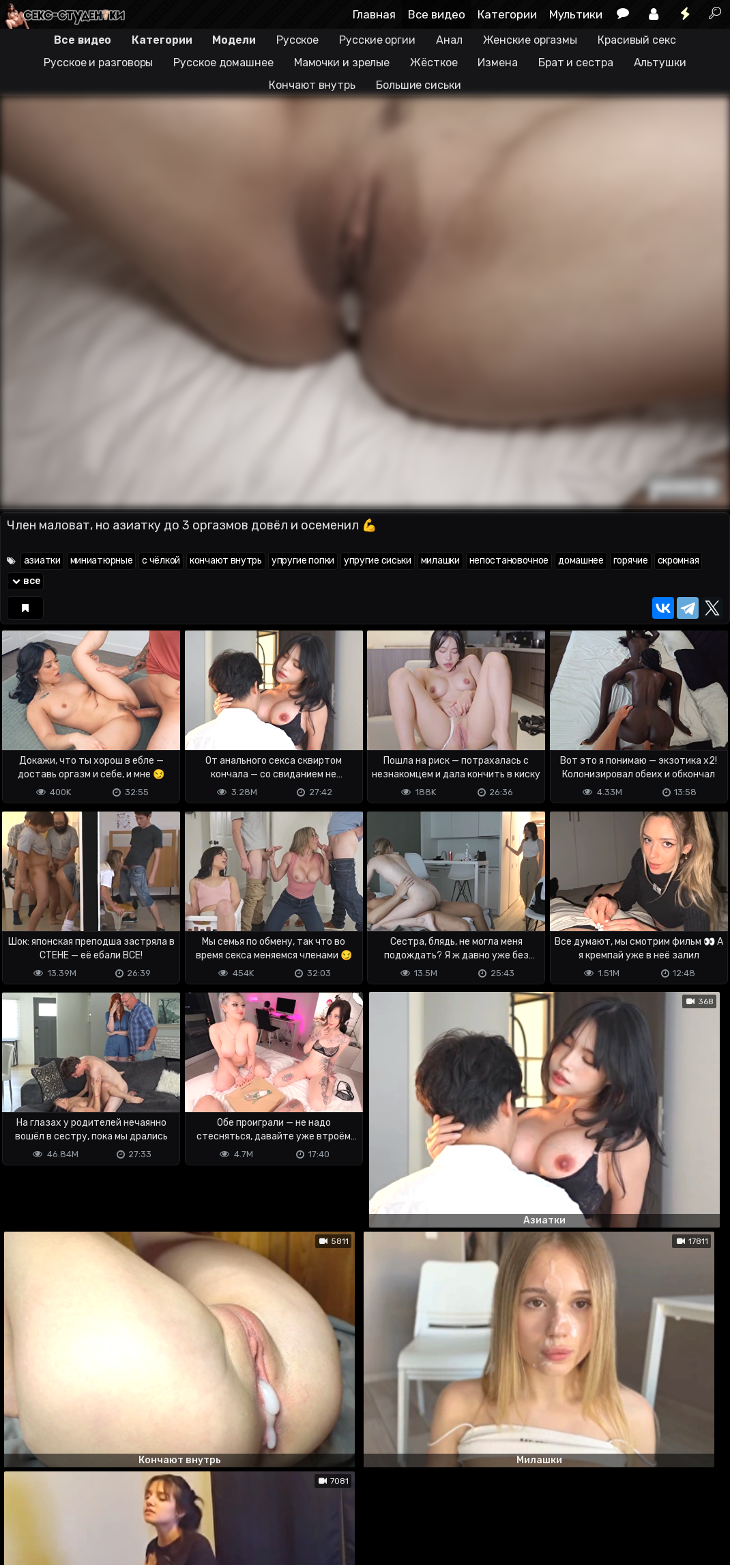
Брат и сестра (575, 62)
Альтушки (660, 62)
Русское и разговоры (98, 62)
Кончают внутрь (312, 85)
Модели (233, 39)
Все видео (436, 14)
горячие (630, 560)
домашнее (581, 560)
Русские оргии (377, 39)
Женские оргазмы (530, 39)
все (25, 581)
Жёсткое (433, 62)
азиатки (42, 560)
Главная (374, 14)
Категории (507, 14)
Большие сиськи (418, 85)
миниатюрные (101, 560)
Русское (297, 39)
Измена (497, 62)
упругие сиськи (377, 560)
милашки (440, 560)
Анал (449, 39)
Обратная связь (142, 1500)
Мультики (575, 14)
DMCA (22, 1500)
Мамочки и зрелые (342, 62)
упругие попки (303, 560)
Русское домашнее (223, 62)
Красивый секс (637, 39)
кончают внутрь (226, 560)
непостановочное (509, 560)
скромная (678, 560)
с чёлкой (161, 560)
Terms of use (70, 1500)
